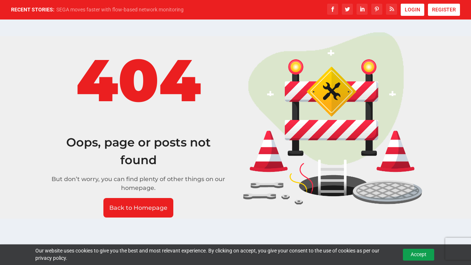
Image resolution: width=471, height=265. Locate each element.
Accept (418, 254)
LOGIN (412, 10)
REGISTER (444, 10)
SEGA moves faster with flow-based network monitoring (120, 10)
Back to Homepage (138, 207)
